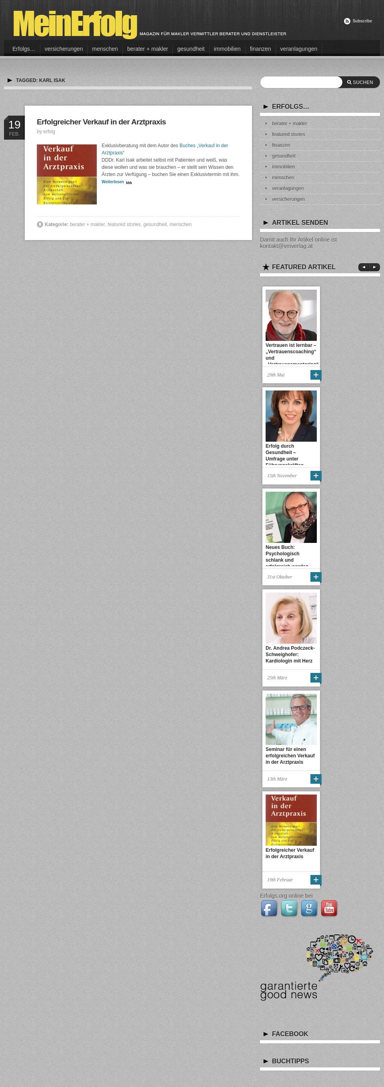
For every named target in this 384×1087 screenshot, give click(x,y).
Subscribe (362, 21)
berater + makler (147, 49)
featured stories (124, 224)
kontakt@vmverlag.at (286, 246)
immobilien (227, 49)
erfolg (49, 131)
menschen (105, 49)
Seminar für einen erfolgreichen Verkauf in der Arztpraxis (290, 756)
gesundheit (191, 49)
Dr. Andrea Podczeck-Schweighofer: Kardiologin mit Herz (290, 654)
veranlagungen (299, 49)
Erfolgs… (24, 49)
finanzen (260, 49)
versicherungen (64, 49)
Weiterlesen (113, 182)
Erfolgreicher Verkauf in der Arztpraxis (101, 122)
